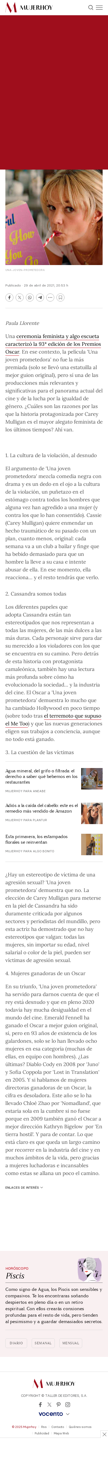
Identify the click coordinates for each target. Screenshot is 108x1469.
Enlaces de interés (24, 1187)
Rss (44, 1427)
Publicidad (42, 1433)
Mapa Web (61, 1433)
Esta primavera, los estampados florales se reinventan (36, 839)
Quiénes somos (80, 1427)
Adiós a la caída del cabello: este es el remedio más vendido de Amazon (41, 808)
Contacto (57, 1427)
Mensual (71, 1343)
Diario (16, 1343)
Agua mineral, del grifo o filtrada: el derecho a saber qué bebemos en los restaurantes (41, 776)
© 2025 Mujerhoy (24, 1427)
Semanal (43, 1343)
